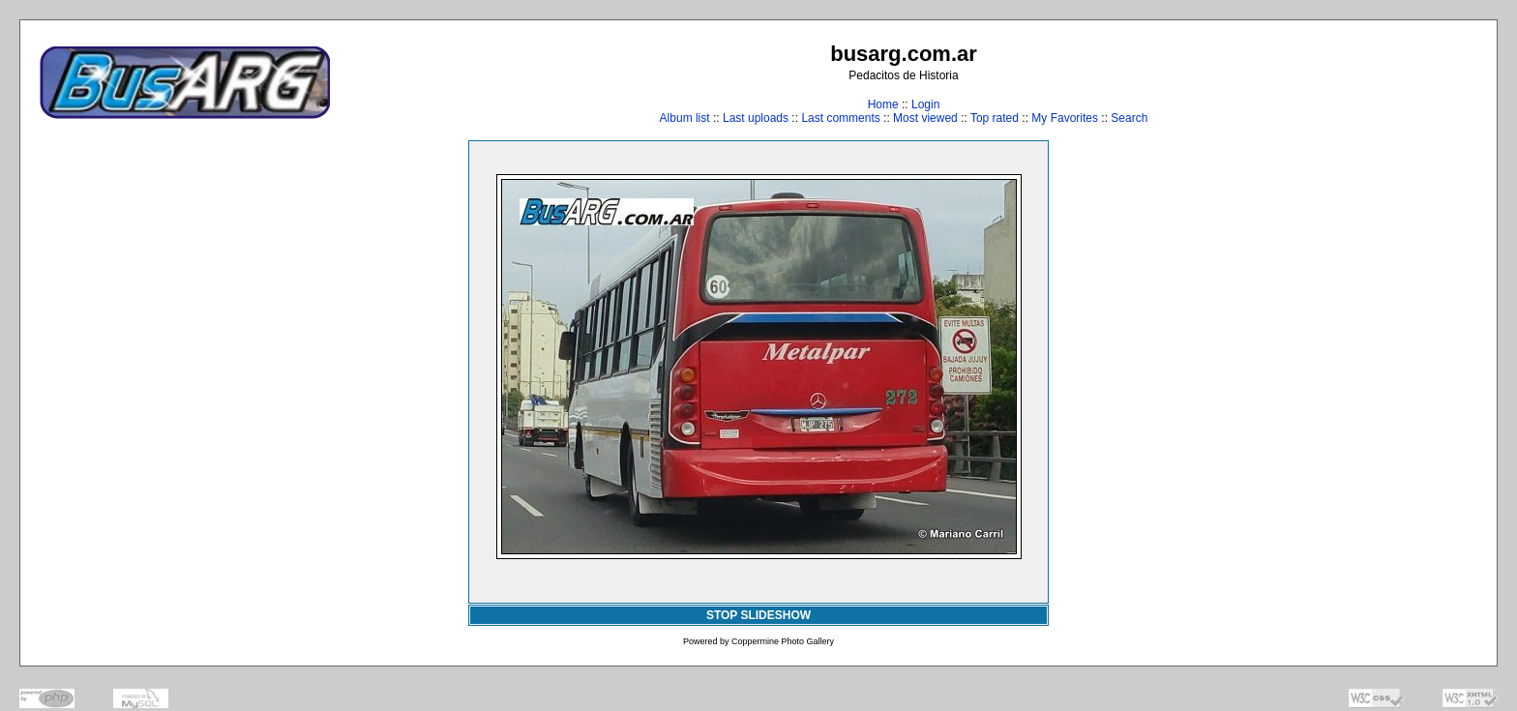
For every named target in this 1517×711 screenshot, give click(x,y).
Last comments (840, 118)
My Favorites (1064, 118)
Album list (685, 118)
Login (925, 104)
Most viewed (925, 118)
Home (883, 104)
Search (1129, 118)
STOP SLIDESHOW (758, 615)
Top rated (994, 118)
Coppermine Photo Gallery (782, 641)
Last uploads (755, 118)
